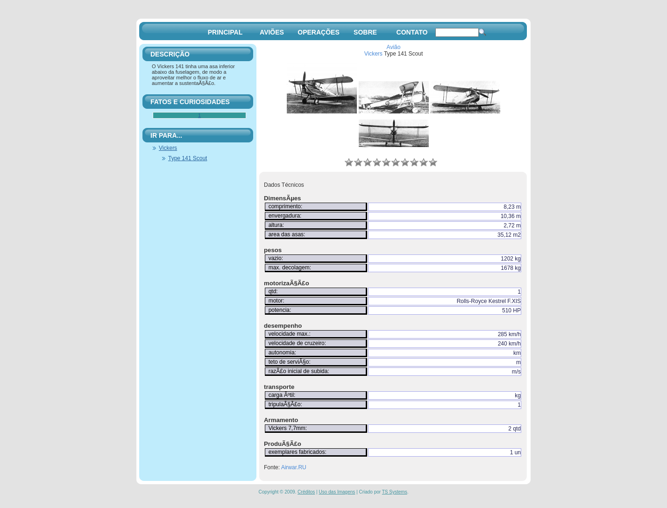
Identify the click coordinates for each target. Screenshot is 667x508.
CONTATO (412, 32)
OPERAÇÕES (318, 32)
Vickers (373, 53)
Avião (394, 47)
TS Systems (394, 491)
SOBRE (365, 32)
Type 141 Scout (187, 158)
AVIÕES (272, 32)
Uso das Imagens (337, 491)
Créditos (306, 491)
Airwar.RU (293, 467)
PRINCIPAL (225, 32)
